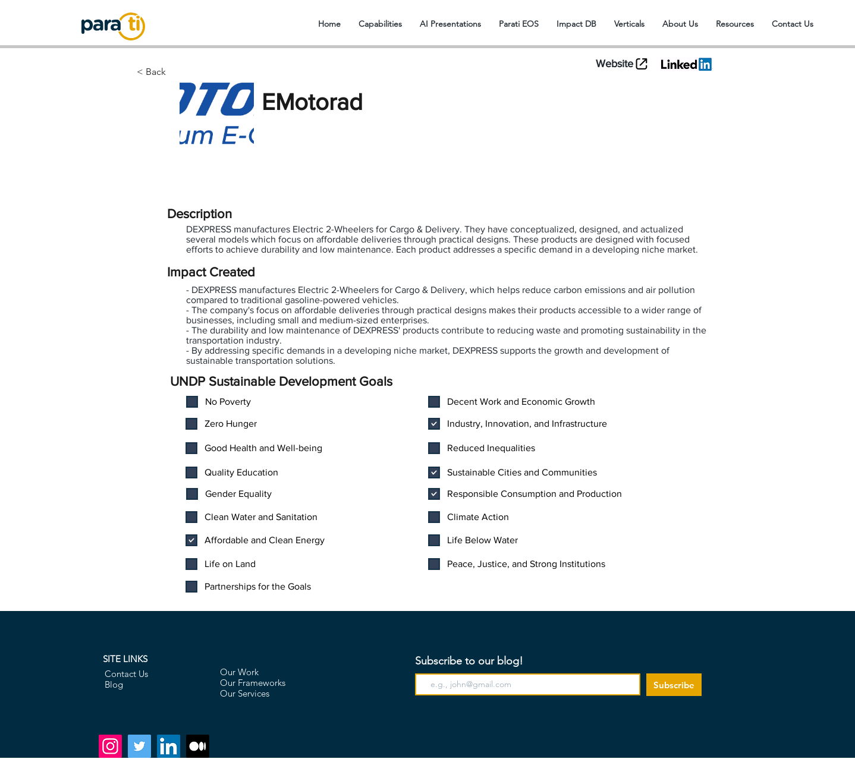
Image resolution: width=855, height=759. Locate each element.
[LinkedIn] (168, 746)
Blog (114, 684)
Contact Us (126, 673)
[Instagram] (110, 746)
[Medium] (197, 746)
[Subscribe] (674, 684)
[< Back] (197, 72)
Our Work (239, 672)
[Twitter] (139, 746)
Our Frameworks (252, 682)
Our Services (244, 693)
